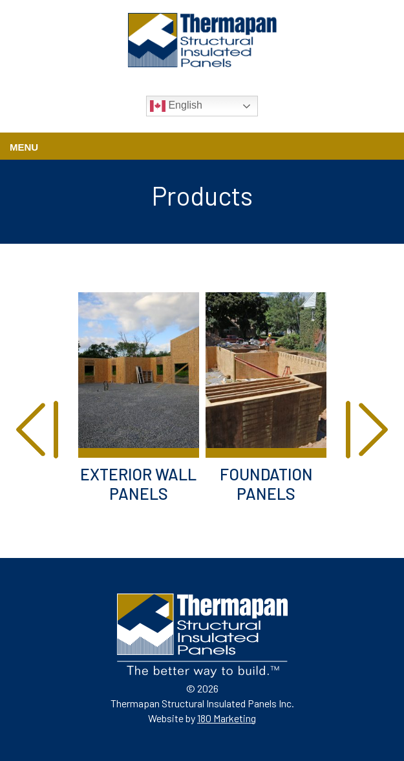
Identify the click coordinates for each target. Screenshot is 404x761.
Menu (24, 147)
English (176, 106)
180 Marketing (226, 718)
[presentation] (37, 431)
